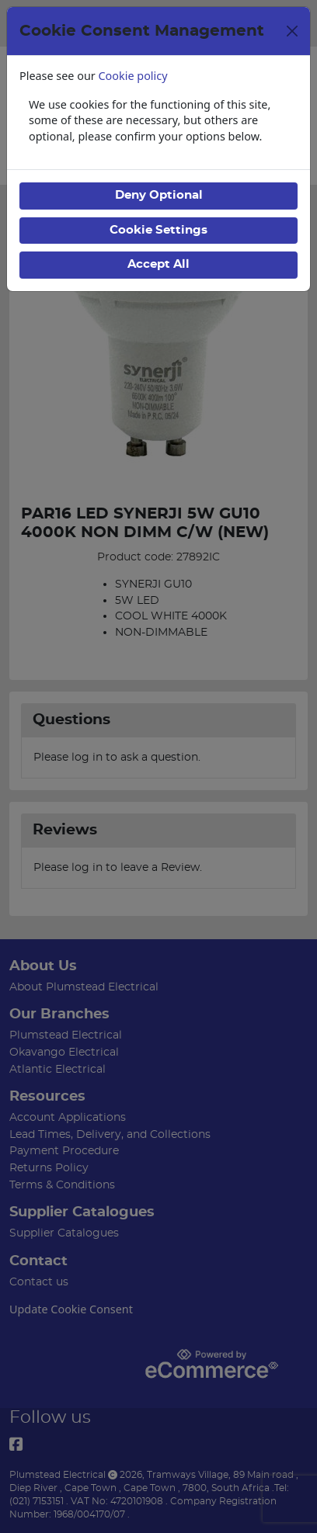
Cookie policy (133, 75)
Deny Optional (159, 195)
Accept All (158, 264)
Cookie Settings (158, 230)
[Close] (292, 31)
